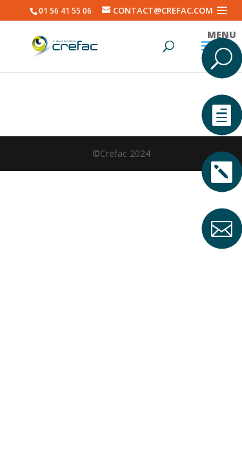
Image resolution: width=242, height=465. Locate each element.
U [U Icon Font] (221, 57)
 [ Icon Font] (221, 171)
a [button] (221, 10)
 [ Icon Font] (221, 228)
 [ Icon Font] (221, 114)
